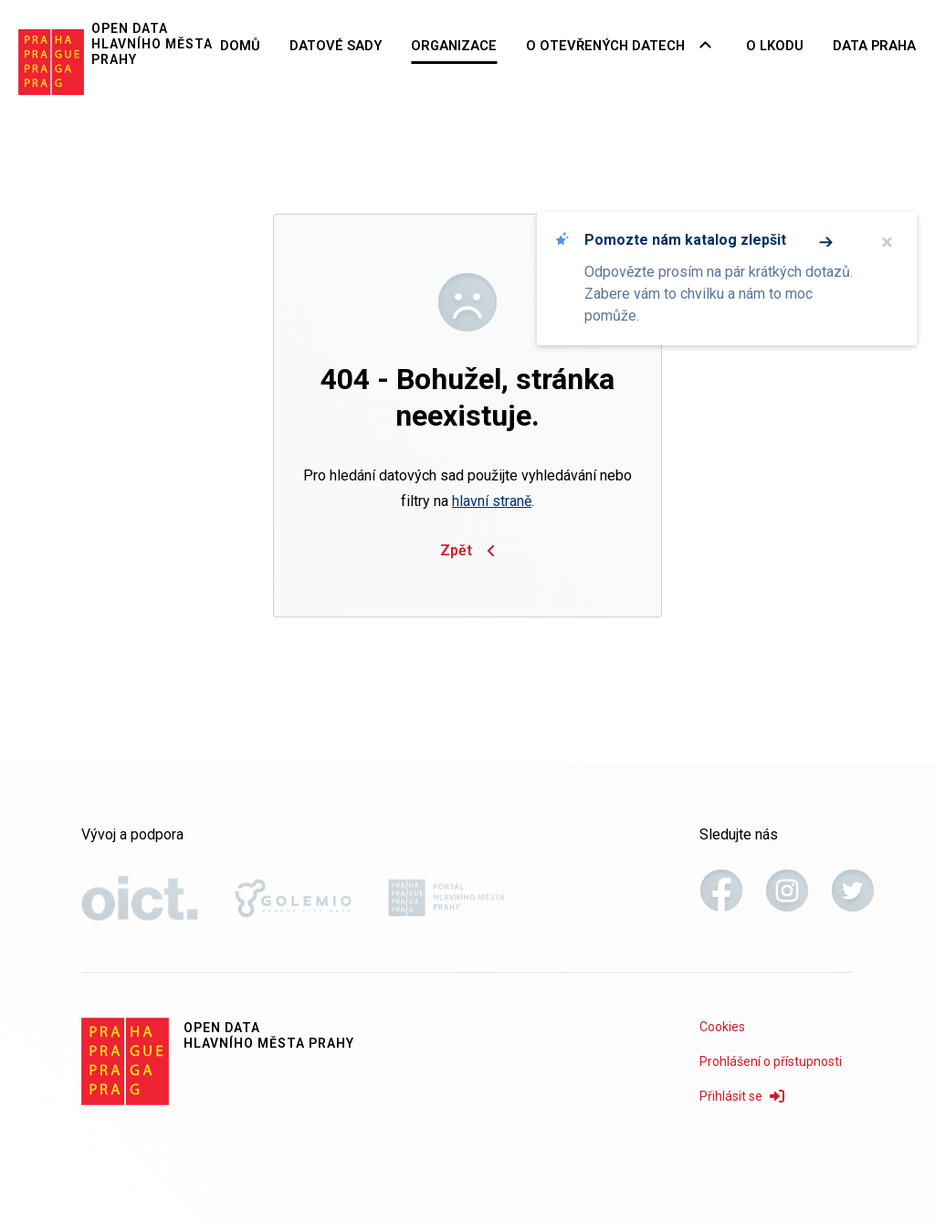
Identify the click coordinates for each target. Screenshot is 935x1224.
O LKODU (787, 44)
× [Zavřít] (887, 242)
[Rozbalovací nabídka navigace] (720, 45)
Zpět (467, 550)
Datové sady (377, 44)
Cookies (722, 1026)
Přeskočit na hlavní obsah (0, 1)
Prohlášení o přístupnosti (770, 1061)
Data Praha (879, 44)
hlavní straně (491, 501)
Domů (288, 44)
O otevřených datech (627, 44)
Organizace (487, 44)
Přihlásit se (741, 1096)
